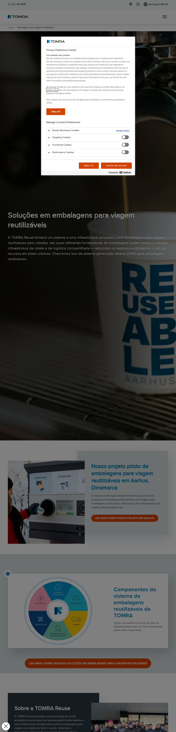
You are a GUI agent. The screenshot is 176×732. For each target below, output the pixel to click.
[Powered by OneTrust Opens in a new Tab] (121, 173)
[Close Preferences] (6, 726)
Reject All (89, 165)
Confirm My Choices (116, 165)
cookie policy (52, 90)
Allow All (55, 111)
